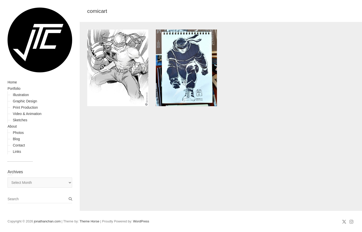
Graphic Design (25, 101)
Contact (19, 145)
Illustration (21, 95)
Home (12, 82)
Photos (18, 133)
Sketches (20, 120)
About (12, 126)
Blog (16, 139)
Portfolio (14, 88)
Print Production (25, 107)
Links (17, 152)
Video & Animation (27, 114)
